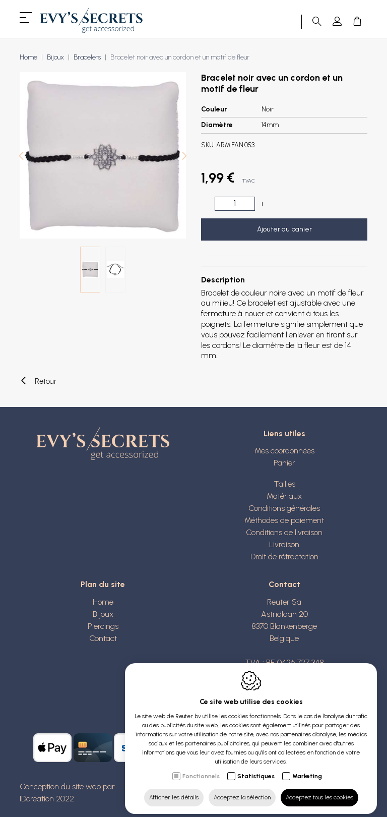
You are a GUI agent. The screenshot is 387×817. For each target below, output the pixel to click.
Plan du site (103, 584)
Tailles (284, 484)
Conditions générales (284, 508)
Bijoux (55, 57)
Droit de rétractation (284, 556)
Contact (103, 638)
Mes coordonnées (284, 450)
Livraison (284, 544)
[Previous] (21, 157)
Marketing (307, 769)
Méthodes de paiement (284, 520)
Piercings (103, 626)
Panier (284, 463)
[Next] (184, 157)
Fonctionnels (201, 769)
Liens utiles (284, 433)
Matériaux (284, 496)
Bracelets (87, 57)
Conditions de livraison (284, 532)
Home (28, 57)
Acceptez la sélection (242, 790)
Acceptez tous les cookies (319, 790)
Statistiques (256, 769)
